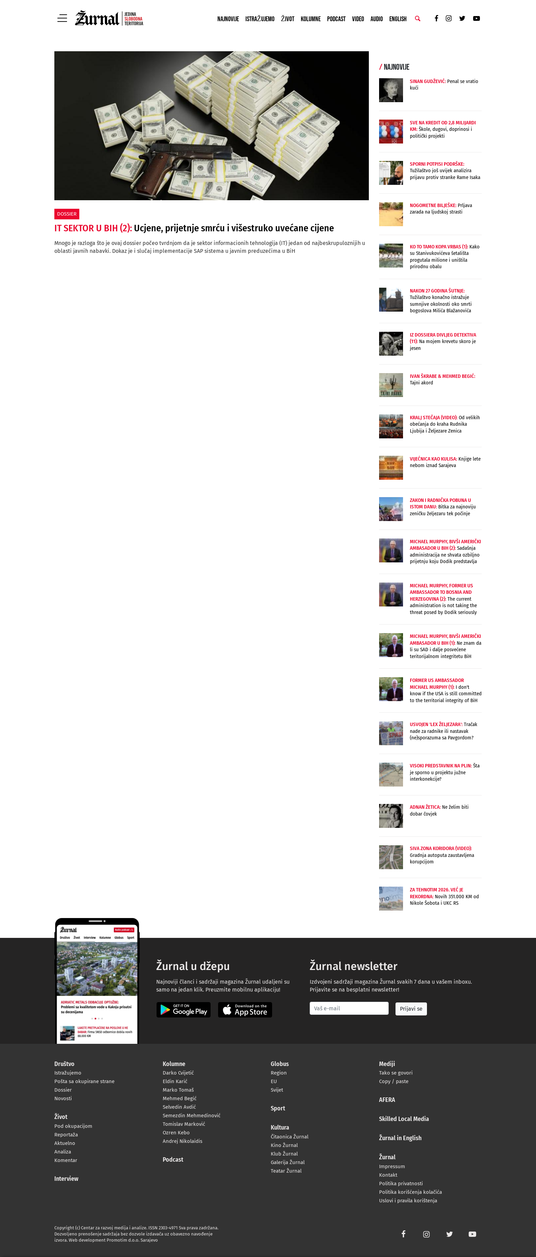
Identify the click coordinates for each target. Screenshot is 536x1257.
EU (274, 1081)
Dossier (63, 1090)
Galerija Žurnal (288, 1162)
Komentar (65, 1160)
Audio (377, 19)
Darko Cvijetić (178, 1073)
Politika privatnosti (401, 1183)
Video (358, 19)
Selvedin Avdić (179, 1107)
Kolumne (311, 19)
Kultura (280, 1127)
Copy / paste (393, 1081)
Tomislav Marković (184, 1124)
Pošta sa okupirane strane (84, 1081)
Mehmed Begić (180, 1098)
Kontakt (388, 1175)
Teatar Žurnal (286, 1171)
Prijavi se (411, 1009)
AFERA (387, 1100)
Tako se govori (396, 1073)
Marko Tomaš (178, 1090)
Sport (278, 1108)
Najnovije (228, 19)
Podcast (336, 19)
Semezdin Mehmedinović (191, 1115)
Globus (280, 1064)
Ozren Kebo (176, 1133)
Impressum (392, 1166)
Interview (66, 1179)
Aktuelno (64, 1143)
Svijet (277, 1090)
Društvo (64, 1064)
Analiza (62, 1152)
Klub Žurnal (284, 1154)
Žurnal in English (400, 1138)
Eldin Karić (175, 1081)
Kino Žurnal (284, 1145)
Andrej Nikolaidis (182, 1141)
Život (287, 19)
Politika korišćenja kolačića (410, 1192)
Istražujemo (259, 19)
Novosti (63, 1098)
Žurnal (387, 1157)
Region (279, 1073)
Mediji (387, 1064)
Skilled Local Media (404, 1119)
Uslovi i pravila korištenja (408, 1201)
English (397, 19)
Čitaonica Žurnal (289, 1137)
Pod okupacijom (73, 1126)
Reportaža (66, 1135)
